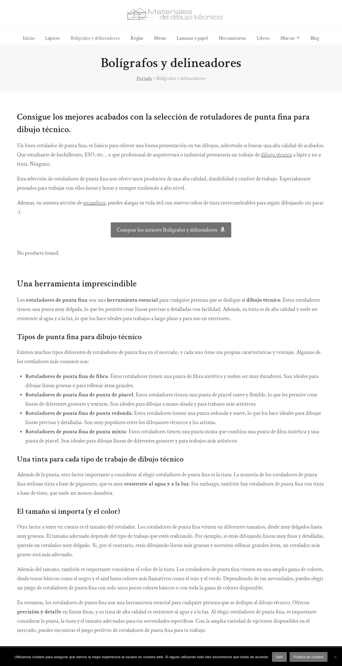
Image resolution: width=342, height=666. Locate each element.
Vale (279, 657)
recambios (94, 202)
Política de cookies (308, 657)
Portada (144, 78)
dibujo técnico (276, 154)
